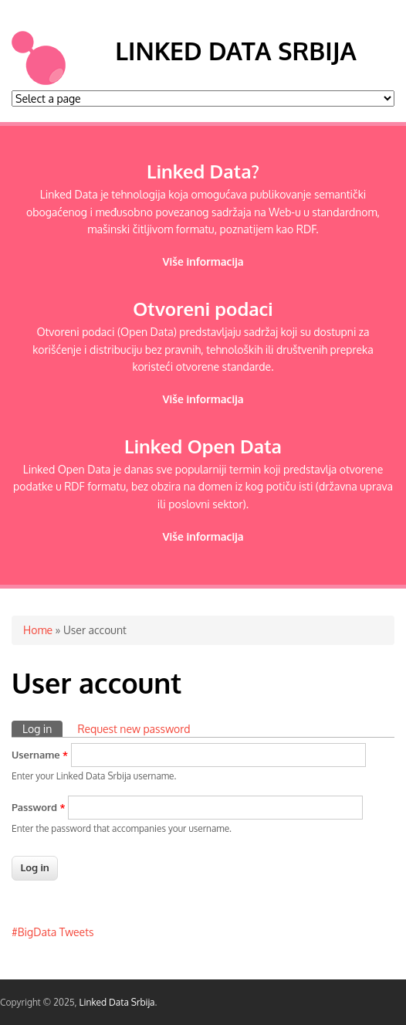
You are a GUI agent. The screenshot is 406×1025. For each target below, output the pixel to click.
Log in (42, 728)
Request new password (133, 728)
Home (37, 629)
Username (40, 754)
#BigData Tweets (53, 931)
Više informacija (202, 261)
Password (39, 807)
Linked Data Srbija (235, 50)
